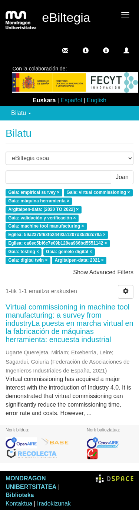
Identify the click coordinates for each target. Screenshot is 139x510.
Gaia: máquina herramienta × (38, 200)
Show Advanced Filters (103, 272)
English (96, 100)
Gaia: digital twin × (27, 260)
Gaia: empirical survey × (33, 192)
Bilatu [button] (21, 113)
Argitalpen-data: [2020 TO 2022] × (43, 209)
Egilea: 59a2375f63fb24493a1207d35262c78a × (57, 235)
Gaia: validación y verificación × (42, 218)
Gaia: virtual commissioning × (98, 192)
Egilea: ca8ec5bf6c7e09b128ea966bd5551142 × (57, 243)
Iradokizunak (54, 503)
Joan (122, 177)
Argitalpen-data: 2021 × (78, 260)
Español (71, 100)
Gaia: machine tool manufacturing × (46, 226)
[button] (86, 50)
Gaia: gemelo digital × (69, 251)
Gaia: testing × (23, 251)
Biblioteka (20, 495)
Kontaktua (19, 503)
